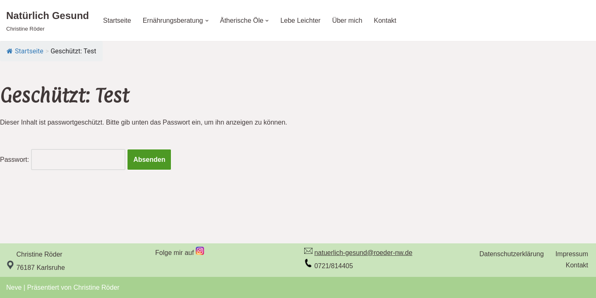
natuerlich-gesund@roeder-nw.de (363, 252)
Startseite (117, 20)
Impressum (571, 253)
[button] (207, 20)
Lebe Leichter (300, 20)
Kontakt (385, 20)
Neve (14, 287)
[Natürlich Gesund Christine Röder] (47, 20)
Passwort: (62, 159)
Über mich (347, 20)
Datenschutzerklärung (511, 253)
